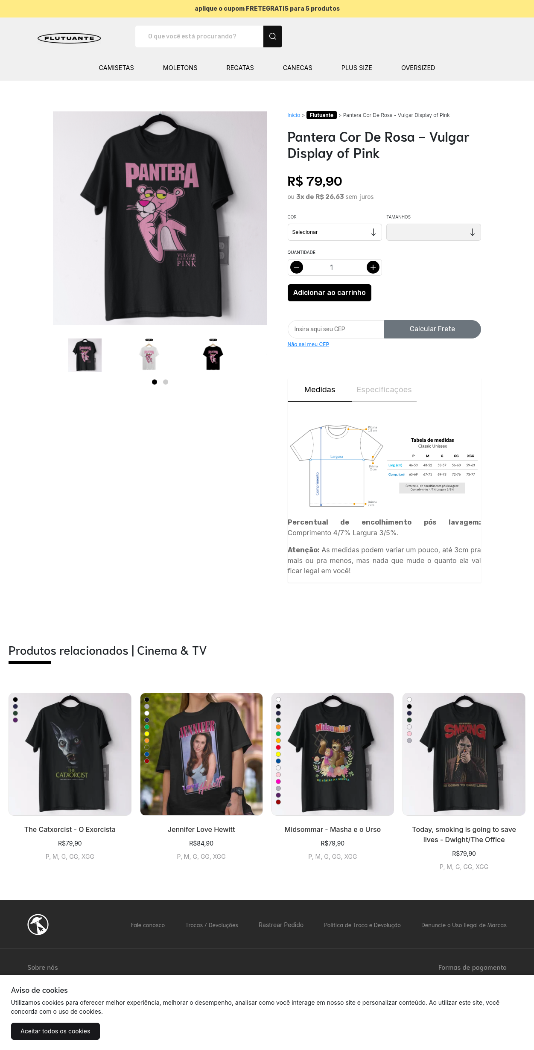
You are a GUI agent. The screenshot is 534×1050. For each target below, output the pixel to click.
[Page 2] (165, 382)
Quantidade (301, 252)
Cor (292, 216)
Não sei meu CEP (309, 344)
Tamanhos (398, 216)
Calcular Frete (432, 329)
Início (294, 115)
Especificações (384, 389)
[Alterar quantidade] (335, 267)
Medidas (320, 389)
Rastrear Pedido (281, 924)
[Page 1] (154, 382)
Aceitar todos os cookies (53, 1031)
